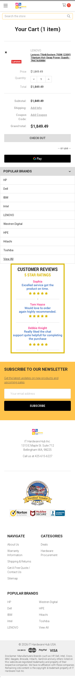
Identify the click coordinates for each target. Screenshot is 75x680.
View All (8, 259)
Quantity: (20, 78)
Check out (38, 138)
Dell (5, 188)
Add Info (36, 108)
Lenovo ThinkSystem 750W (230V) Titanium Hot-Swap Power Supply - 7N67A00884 (51, 57)
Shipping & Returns (19, 561)
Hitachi (7, 241)
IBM (5, 197)
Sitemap (12, 578)
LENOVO (8, 215)
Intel (6, 206)
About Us (13, 544)
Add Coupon (39, 115)
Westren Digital (12, 223)
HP (5, 180)
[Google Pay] (37, 159)
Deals (44, 544)
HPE (6, 232)
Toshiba (8, 250)
